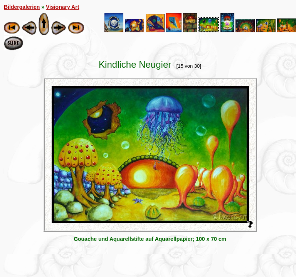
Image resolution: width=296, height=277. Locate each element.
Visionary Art (62, 7)
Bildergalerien (22, 7)
